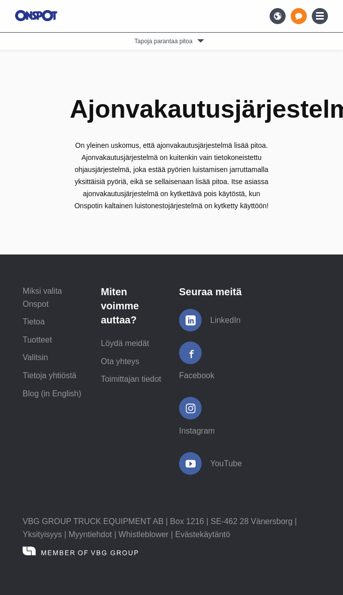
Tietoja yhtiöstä (49, 375)
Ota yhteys (120, 361)
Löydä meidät (125, 343)
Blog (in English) (52, 393)
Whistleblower (144, 534)
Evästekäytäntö (202, 534)
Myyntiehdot (90, 534)
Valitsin (35, 357)
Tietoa (34, 321)
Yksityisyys (42, 534)
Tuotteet (37, 339)
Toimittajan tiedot (131, 379)
